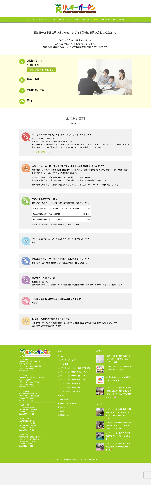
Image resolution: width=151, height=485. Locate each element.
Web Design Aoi (93, 481)
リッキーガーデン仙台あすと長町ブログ (73, 394)
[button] (41, 92)
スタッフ (53, 19)
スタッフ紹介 (63, 386)
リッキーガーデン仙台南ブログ (70, 410)
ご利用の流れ (94, 19)
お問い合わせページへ (43, 174)
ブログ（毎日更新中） (74, 19)
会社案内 (114, 19)
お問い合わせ (105, 19)
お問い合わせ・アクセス (67, 426)
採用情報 (121, 19)
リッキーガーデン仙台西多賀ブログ (71, 402)
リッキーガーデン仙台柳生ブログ (70, 406)
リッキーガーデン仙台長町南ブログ (71, 398)
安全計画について (64, 437)
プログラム (61, 19)
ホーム (29, 19)
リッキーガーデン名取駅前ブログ (70, 414)
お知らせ (86, 19)
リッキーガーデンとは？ (41, 19)
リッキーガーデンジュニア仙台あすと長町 (74, 390)
